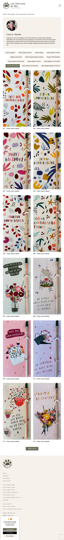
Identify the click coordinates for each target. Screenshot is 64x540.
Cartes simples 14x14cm (53, 52)
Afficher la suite (32, 448)
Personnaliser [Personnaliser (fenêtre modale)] (9, 536)
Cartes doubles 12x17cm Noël (52, 61)
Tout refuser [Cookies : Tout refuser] (10, 532)
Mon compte (5, 534)
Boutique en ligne (7, 524)
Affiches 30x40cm (7, 520)
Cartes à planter (11, 14)
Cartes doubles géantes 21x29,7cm (50, 65)
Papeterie (5, 518)
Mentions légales (7, 532)
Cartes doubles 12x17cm (34, 61)
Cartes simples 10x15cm (25, 52)
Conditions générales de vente (11, 529)
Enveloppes (5, 500)
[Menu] (60, 6)
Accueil (4, 14)
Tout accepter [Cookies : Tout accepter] (9, 529)
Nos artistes (6, 478)
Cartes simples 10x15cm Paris (16, 61)
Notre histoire (7, 480)
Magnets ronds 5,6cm (16, 57)
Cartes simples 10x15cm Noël (30, 65)
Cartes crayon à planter (21, 14)
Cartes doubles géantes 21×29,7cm (11, 497)
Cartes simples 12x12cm (9, 487)
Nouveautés (5, 475)
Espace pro (5, 527)
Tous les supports (10, 52)
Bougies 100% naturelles (53, 57)
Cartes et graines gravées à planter (34, 57)
